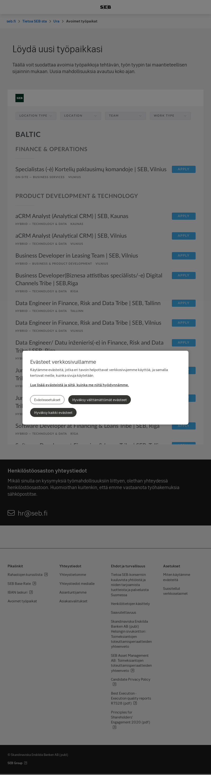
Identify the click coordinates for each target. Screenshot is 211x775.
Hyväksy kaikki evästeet (53, 412)
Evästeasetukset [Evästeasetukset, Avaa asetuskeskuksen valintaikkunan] (47, 399)
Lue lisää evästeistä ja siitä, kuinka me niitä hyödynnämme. (79, 384)
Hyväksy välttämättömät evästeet (99, 399)
